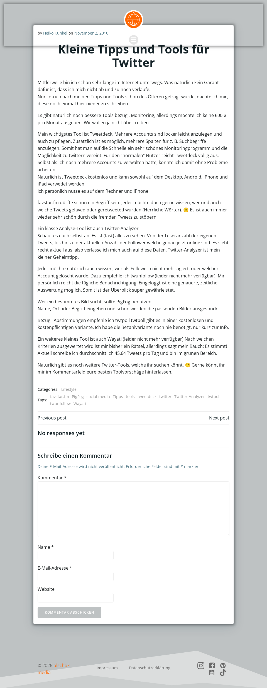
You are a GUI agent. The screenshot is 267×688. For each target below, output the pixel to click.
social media (98, 396)
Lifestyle (69, 389)
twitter (165, 396)
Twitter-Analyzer (189, 396)
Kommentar (52, 477)
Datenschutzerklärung (149, 667)
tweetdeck (147, 396)
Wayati (80, 403)
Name (46, 547)
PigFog (78, 396)
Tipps (118, 396)
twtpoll (214, 396)
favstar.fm (59, 396)
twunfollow (60, 403)
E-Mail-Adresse (55, 568)
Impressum (107, 667)
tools (130, 396)
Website (46, 589)
